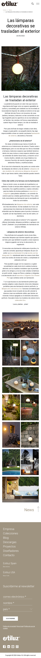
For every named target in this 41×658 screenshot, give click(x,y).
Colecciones (10, 533)
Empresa (8, 529)
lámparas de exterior (24, 204)
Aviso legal (20, 626)
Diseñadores (11, 550)
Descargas (9, 542)
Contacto (8, 555)
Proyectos (9, 546)
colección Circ (20, 300)
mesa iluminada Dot (17, 253)
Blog (6, 537)
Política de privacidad (9, 626)
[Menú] (32, 3)
